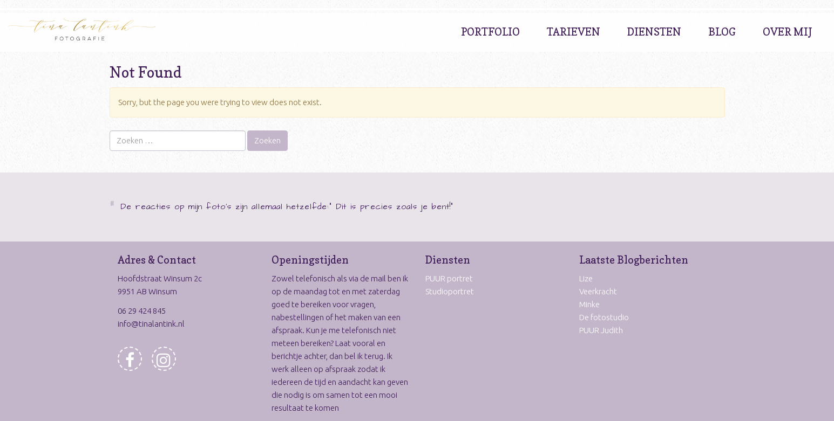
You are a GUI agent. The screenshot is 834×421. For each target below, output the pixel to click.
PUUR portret (449, 278)
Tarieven (573, 32)
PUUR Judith (601, 330)
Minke (589, 304)
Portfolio (490, 32)
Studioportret (449, 291)
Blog (722, 32)
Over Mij (787, 32)
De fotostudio (604, 317)
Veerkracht (598, 291)
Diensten (654, 32)
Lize (586, 278)
